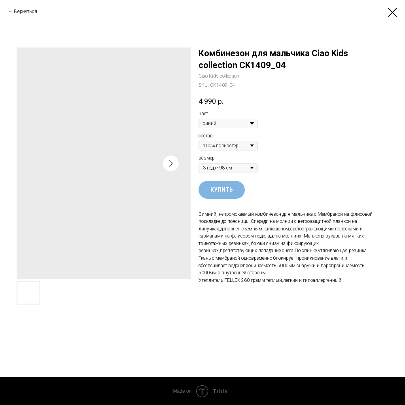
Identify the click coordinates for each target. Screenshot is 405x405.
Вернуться (25, 11)
